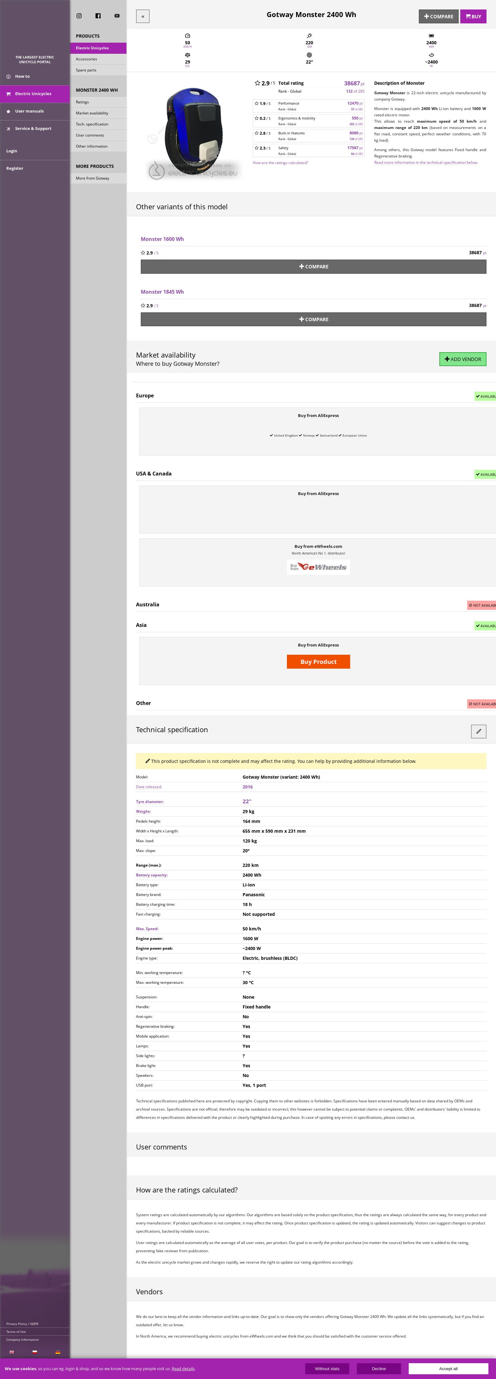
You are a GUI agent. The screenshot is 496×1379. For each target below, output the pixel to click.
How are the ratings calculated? (280, 159)
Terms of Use (16, 1331)
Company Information (22, 1339)
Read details (183, 1368)
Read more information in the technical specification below (425, 159)
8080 (356, 130)
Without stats (327, 1368)
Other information (92, 148)
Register (14, 187)
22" (247, 789)
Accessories (86, 61)
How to (18, 85)
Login (11, 170)
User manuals (25, 119)
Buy (473, 15)
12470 (355, 100)
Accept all (448, 1368)
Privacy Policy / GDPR (22, 1323)
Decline (379, 1368)
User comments (90, 137)
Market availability (92, 115)
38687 (354, 80)
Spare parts (86, 72)
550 (357, 115)
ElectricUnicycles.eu (35, 30)
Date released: (149, 775)
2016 (248, 775)
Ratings (82, 104)
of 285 (355, 88)
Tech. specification (92, 126)
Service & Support (29, 137)
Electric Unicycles (92, 50)
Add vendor (464, 353)
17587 (355, 145)
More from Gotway (92, 180)
